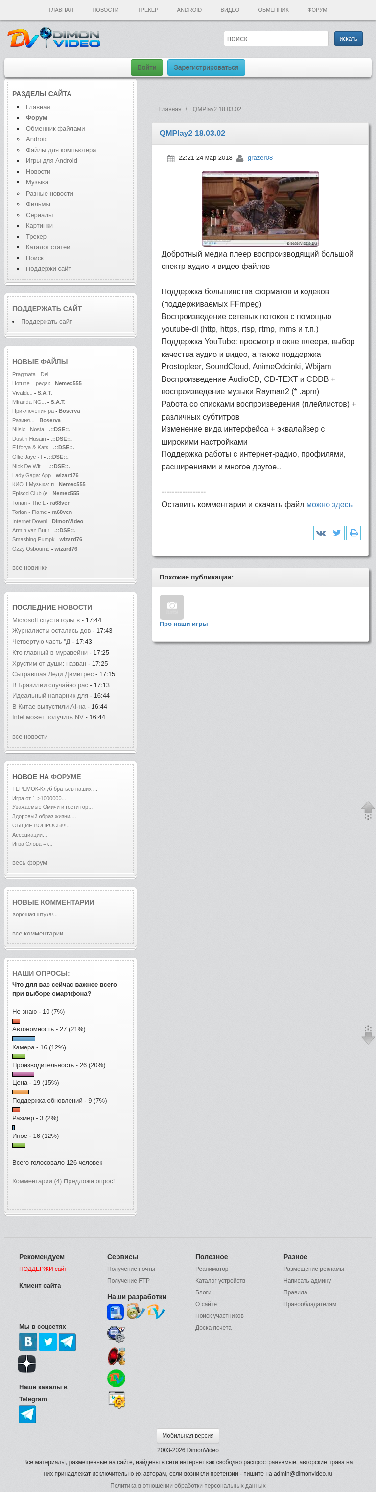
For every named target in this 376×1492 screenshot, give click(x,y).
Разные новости (49, 193)
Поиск (35, 258)
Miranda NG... (29, 402)
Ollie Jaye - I (27, 457)
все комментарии (37, 933)
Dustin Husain (29, 439)
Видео (230, 10)
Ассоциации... (29, 835)
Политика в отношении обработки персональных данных (187, 1485)
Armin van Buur (30, 530)
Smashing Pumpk (33, 539)
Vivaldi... (22, 393)
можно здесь (329, 504)
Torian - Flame (29, 512)
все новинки (30, 567)
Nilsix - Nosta (28, 429)
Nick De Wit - (29, 466)
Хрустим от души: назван (49, 663)
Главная (61, 10)
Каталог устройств (220, 1280)
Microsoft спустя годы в (46, 620)
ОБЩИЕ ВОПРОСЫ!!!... (41, 825)
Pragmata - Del (30, 374)
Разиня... (23, 420)
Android (189, 10)
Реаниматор (212, 1269)
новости (75, 607)
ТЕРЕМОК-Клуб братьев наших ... (54, 789)
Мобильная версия (188, 1435)
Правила (295, 1292)
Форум (317, 10)
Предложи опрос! (89, 1181)
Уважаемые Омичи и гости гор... (52, 807)
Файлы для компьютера (61, 150)
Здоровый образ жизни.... (44, 816)
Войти (146, 67)
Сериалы (39, 215)
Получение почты (131, 1269)
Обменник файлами (55, 128)
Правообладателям (309, 1304)
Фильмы (38, 204)
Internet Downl (29, 521)
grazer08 (260, 157)
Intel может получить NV (48, 717)
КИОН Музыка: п (33, 484)
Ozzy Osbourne (31, 549)
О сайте (206, 1304)
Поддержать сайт (47, 308)
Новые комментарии (53, 902)
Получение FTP (128, 1280)
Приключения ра (33, 411)
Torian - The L (29, 503)
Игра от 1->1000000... (39, 798)
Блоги (203, 1292)
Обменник (273, 10)
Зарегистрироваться (206, 67)
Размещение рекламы (313, 1269)
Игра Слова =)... (32, 843)
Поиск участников (219, 1316)
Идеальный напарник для (51, 695)
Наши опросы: (41, 973)
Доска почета (213, 1327)
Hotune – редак (31, 383)
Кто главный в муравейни (50, 652)
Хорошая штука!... (35, 914)
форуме (66, 776)
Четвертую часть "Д (41, 641)
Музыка (37, 182)
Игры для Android (51, 160)
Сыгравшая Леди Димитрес (53, 674)
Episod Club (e (29, 493)
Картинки (39, 225)
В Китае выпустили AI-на (49, 706)
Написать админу (307, 1280)
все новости (29, 736)
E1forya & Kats (30, 447)
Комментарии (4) (37, 1181)
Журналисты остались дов (51, 630)
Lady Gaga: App (31, 475)
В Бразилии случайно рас (50, 685)
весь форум (29, 862)
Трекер (148, 10)
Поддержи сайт (48, 268)
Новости (105, 10)
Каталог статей (48, 247)
